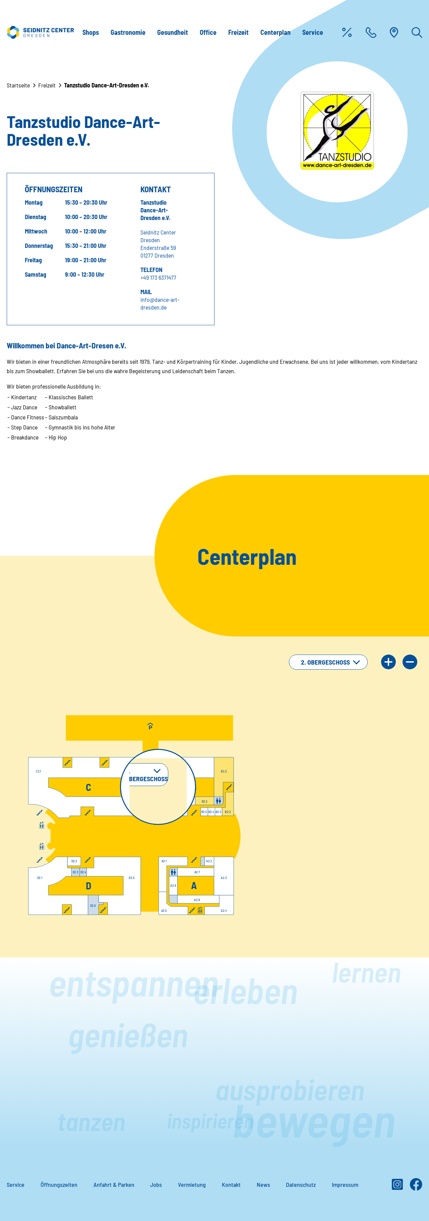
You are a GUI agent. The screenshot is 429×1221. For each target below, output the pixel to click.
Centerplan (275, 32)
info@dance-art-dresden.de (159, 303)
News (263, 1184)
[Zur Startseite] (40, 32)
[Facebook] (416, 1187)
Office (208, 32)
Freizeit (238, 32)
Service (312, 32)
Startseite (18, 85)
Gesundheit (172, 32)
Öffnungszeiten (59, 1184)
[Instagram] (397, 1187)
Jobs (156, 1184)
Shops (90, 32)
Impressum (345, 1184)
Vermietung (192, 1184)
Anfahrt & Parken (114, 1184)
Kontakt (231, 1184)
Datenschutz (301, 1184)
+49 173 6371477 (158, 277)
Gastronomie (128, 32)
